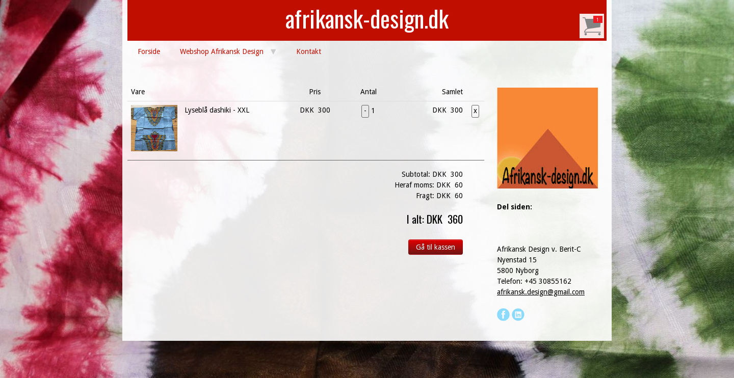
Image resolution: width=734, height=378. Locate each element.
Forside (149, 51)
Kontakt (308, 51)
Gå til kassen (435, 247)
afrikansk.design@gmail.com (541, 292)
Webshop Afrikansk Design (222, 51)
